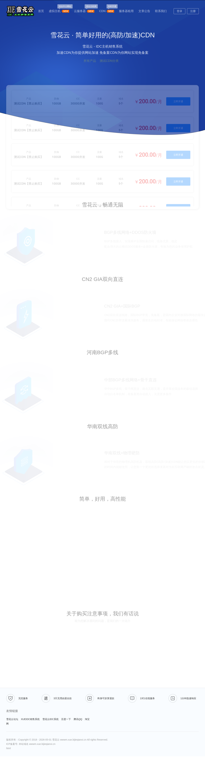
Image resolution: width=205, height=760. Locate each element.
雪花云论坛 (12, 719)
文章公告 (144, 11)
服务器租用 (126, 11)
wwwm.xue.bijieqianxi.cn (73, 739)
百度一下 (66, 719)
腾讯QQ (78, 719)
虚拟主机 (59, 10)
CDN (106, 10)
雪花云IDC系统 (50, 719)
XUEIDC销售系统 (30, 719)
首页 (41, 11)
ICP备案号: (12, 744)
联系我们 (161, 11)
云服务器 (84, 10)
